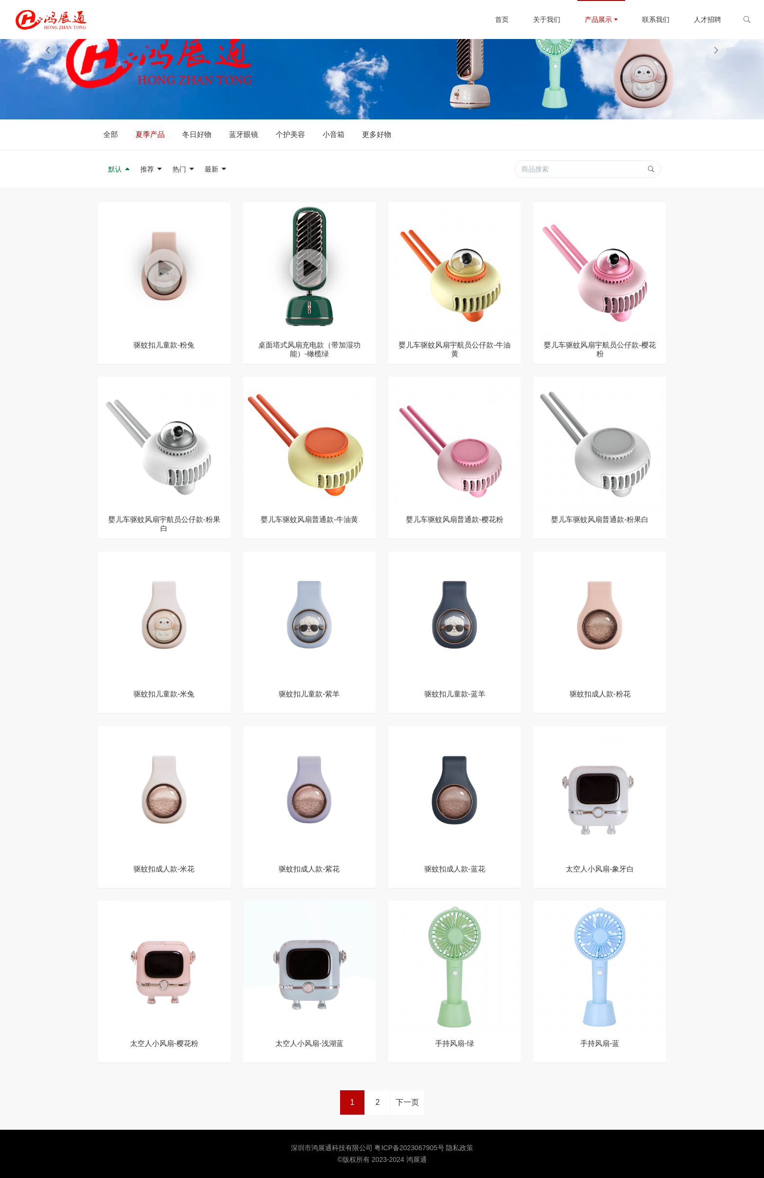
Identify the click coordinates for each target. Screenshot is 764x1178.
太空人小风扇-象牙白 (600, 869)
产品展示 (591, 19)
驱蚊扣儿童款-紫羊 (309, 694)
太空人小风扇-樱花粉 (164, 1043)
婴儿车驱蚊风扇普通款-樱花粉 (454, 519)
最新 (216, 169)
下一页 (407, 1102)
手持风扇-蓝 (599, 1043)
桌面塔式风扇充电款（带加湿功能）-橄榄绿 (309, 349)
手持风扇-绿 (454, 1043)
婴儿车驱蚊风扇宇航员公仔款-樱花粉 (600, 349)
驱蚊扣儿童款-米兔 (164, 694)
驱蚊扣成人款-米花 (164, 869)
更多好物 (376, 134)
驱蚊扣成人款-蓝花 (454, 869)
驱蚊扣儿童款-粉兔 (164, 345)
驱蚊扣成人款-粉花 (600, 694)
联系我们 (648, 19)
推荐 (151, 169)
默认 (119, 169)
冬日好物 (196, 134)
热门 (183, 169)
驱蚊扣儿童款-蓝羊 (454, 694)
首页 (494, 19)
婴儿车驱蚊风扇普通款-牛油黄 (309, 519)
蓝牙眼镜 (243, 134)
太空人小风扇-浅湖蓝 (309, 1043)
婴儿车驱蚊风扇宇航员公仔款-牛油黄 (455, 349)
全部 (110, 134)
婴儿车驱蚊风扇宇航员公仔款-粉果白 (164, 523)
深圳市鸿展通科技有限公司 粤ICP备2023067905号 (368, 1148)
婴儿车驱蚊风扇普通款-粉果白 (600, 519)
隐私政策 (459, 1148)
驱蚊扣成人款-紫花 (309, 869)
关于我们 (539, 19)
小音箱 (333, 134)
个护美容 (290, 134)
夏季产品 (150, 134)
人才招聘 (700, 19)
